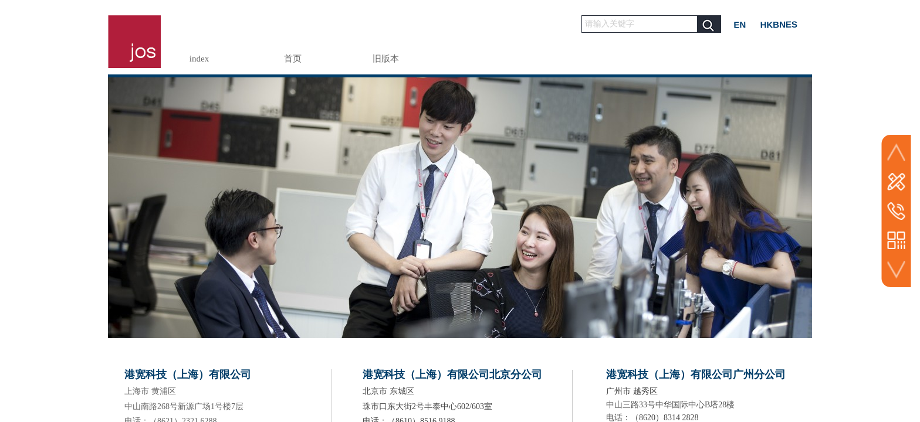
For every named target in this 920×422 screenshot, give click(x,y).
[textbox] (639, 24)
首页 (293, 58)
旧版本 (386, 58)
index (199, 58)
